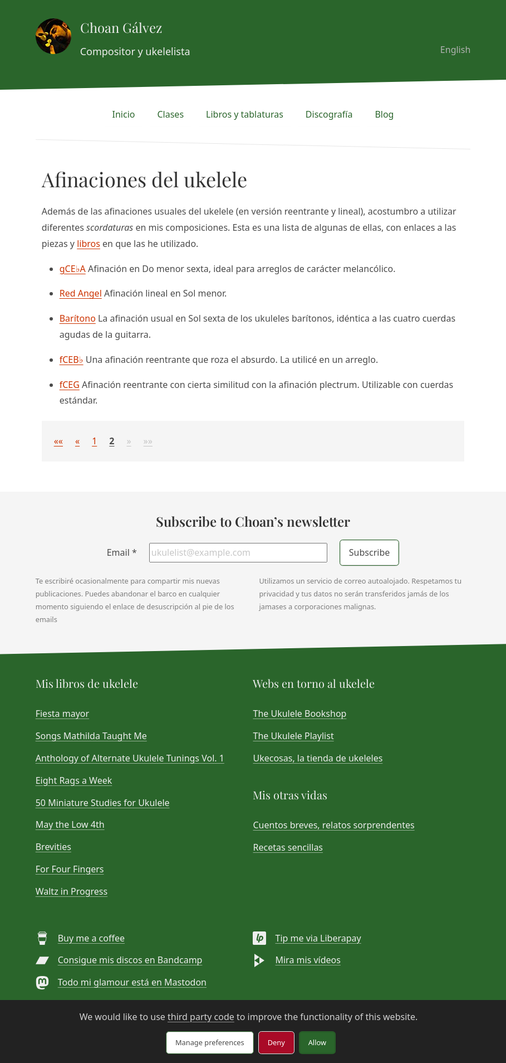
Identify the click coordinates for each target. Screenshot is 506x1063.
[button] (58, 441)
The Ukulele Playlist (293, 736)
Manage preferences (209, 1042)
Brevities (53, 847)
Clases (170, 114)
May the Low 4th (70, 824)
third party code (201, 1017)
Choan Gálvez (121, 27)
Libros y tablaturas (244, 114)
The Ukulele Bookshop (299, 713)
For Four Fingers (70, 869)
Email (122, 552)
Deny (276, 1042)
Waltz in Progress (71, 891)
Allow (317, 1042)
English (455, 49)
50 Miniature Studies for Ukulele (103, 803)
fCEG (70, 384)
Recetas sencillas (288, 847)
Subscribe (369, 552)
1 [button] (94, 441)
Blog (384, 114)
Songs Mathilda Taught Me (91, 736)
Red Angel (81, 293)
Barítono (78, 318)
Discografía (329, 114)
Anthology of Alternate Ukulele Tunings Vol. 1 (130, 758)
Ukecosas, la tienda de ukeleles (317, 758)
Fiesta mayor (62, 713)
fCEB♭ (71, 359)
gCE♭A (73, 269)
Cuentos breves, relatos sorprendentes (333, 825)
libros (88, 243)
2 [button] (111, 441)
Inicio (123, 114)
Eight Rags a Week (74, 780)
